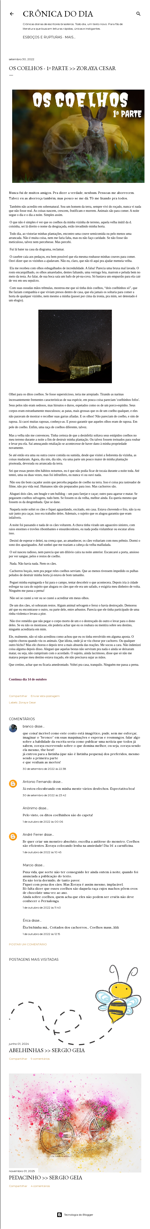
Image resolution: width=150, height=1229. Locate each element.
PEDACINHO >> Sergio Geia (45, 1177)
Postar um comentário (28, 944)
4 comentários (40, 1186)
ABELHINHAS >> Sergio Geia (47, 1050)
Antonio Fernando (37, 782)
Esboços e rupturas (42, 37)
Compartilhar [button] (18, 696)
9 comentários (40, 1058)
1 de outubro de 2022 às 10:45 (42, 852)
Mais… (70, 37)
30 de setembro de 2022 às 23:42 (44, 795)
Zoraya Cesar (27, 702)
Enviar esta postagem (45, 696)
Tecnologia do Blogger (75, 1215)
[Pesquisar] (138, 12)
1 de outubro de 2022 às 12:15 (41, 934)
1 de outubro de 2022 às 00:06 (43, 821)
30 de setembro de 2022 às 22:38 (44, 768)
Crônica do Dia (58, 13)
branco (28, 726)
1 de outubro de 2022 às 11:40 (42, 907)
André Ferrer (33, 835)
